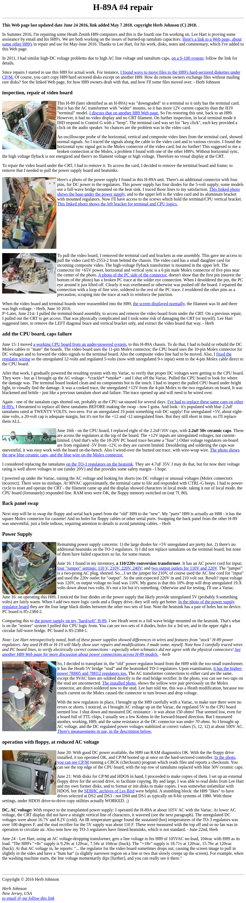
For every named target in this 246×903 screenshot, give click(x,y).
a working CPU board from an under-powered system (79, 344)
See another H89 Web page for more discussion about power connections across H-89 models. (121, 652)
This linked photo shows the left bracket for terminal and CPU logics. (117, 204)
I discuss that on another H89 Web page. (124, 113)
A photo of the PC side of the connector (132, 275)
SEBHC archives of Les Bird (109, 791)
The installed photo (119, 683)
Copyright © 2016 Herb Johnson (30, 879)
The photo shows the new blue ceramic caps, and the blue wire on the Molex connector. (120, 452)
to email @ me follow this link (28, 898)
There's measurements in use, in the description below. (104, 731)
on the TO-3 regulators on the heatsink (99, 464)
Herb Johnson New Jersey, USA (17, 891)
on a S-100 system (187, 58)
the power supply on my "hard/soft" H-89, (71, 620)
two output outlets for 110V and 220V (184, 568)
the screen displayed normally (158, 303)
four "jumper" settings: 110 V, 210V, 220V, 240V (99, 568)
